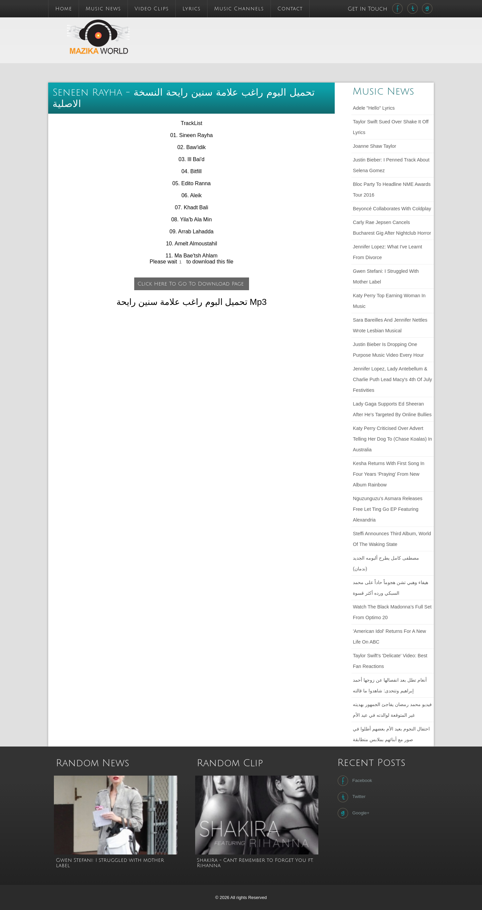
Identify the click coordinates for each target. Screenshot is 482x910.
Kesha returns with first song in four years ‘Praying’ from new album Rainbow (388, 474)
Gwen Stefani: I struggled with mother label (386, 276)
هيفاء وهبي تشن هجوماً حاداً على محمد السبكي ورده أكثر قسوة (390, 588)
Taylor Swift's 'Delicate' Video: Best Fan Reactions (390, 661)
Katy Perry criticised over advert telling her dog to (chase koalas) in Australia (392, 439)
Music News (103, 8)
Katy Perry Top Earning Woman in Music (389, 301)
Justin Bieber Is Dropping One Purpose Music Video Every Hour (388, 350)
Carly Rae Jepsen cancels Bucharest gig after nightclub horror (392, 228)
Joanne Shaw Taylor (374, 146)
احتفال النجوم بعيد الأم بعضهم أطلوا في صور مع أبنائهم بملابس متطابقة (391, 734)
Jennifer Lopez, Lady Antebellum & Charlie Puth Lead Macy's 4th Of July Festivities (392, 379)
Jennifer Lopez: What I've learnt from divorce (387, 252)
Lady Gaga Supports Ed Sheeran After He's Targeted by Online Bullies (392, 409)
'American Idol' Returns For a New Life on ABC (389, 637)
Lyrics (191, 8)
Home (63, 8)
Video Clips (152, 8)
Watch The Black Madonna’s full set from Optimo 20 (392, 612)
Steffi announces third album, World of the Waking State (392, 539)
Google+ (352, 813)
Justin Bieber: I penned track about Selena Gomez (391, 165)
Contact (290, 8)
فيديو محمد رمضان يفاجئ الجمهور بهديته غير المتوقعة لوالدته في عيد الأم (392, 710)
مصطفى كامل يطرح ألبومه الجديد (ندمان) (386, 563)
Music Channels (239, 8)
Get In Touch (368, 9)
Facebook (354, 780)
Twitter (351, 797)
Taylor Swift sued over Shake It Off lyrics (390, 127)
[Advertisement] (286, 32)
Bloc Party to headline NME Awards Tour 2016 (391, 190)
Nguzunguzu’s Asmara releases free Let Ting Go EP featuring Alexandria (387, 509)
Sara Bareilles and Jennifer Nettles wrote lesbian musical (390, 325)
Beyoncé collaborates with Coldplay (392, 208)
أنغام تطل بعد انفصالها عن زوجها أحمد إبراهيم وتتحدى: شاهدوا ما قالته (390, 685)
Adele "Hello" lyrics (374, 108)
